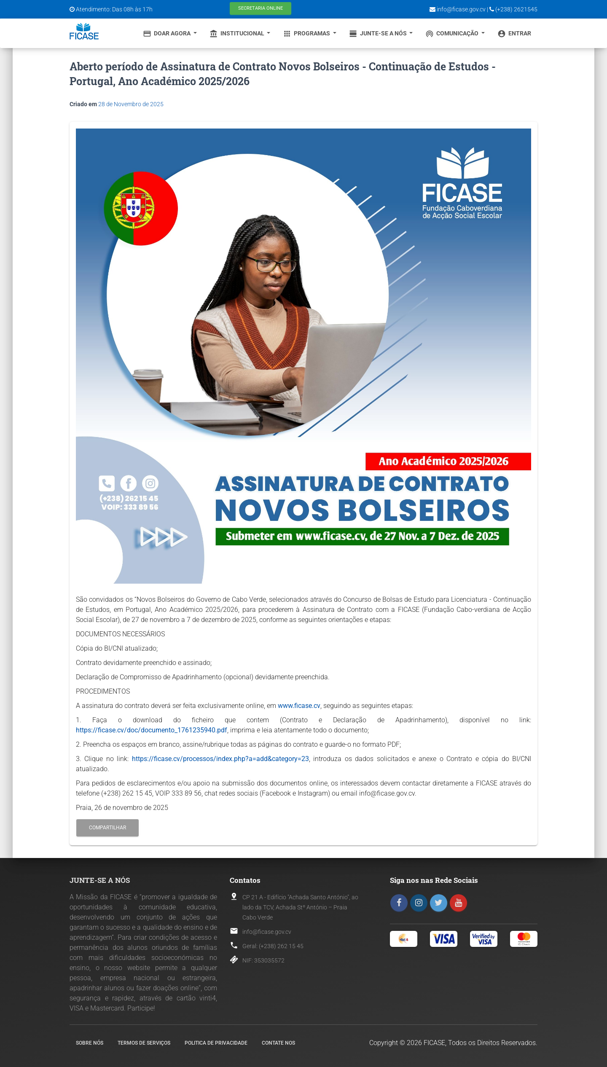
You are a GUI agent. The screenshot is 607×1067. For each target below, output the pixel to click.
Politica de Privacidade (216, 1043)
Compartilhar (107, 828)
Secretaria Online (260, 8)
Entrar (514, 33)
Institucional (237, 33)
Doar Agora (167, 33)
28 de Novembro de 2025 (131, 104)
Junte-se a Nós (378, 33)
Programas (307, 33)
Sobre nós (89, 1043)
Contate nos (278, 1043)
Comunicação (452, 33)
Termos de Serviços (144, 1043)
